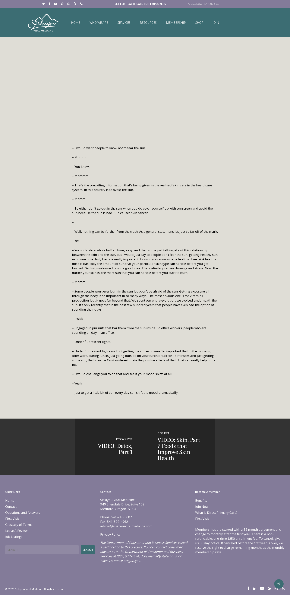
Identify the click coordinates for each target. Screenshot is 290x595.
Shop (199, 22)
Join (216, 22)
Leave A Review (16, 530)
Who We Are (99, 22)
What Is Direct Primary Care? (216, 512)
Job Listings (13, 536)
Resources (148, 22)
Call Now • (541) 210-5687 (203, 4)
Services (124, 22)
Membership (176, 22)
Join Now (201, 506)
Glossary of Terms (18, 524)
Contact (11, 506)
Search (88, 550)
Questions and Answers (22, 512)
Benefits (201, 500)
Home (75, 22)
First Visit (12, 518)
